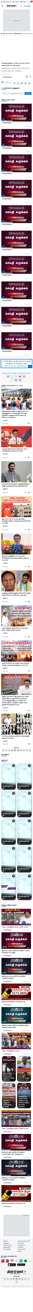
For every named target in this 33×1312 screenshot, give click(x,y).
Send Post (28, 93)
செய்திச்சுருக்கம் (7, 930)
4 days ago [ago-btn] (5, 423)
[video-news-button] (3, 119)
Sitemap (28, 1286)
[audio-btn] (25, 457)
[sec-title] (17, 88)
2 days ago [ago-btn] (5, 602)
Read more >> (18, 71)
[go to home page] (12, 6)
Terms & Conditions (21, 1286)
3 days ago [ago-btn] (5, 710)
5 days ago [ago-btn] (5, 457)
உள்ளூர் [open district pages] (27, 6)
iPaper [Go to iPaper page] (23, 2)
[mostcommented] (16, 399)
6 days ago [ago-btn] (5, 567)
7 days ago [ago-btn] (5, 492)
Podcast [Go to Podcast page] (16, 2)
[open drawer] (2, 6)
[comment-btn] (29, 423)
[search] (21, 6)
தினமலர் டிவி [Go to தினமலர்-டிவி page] (6, 2)
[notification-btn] (31, 1)
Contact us (14, 1286)
